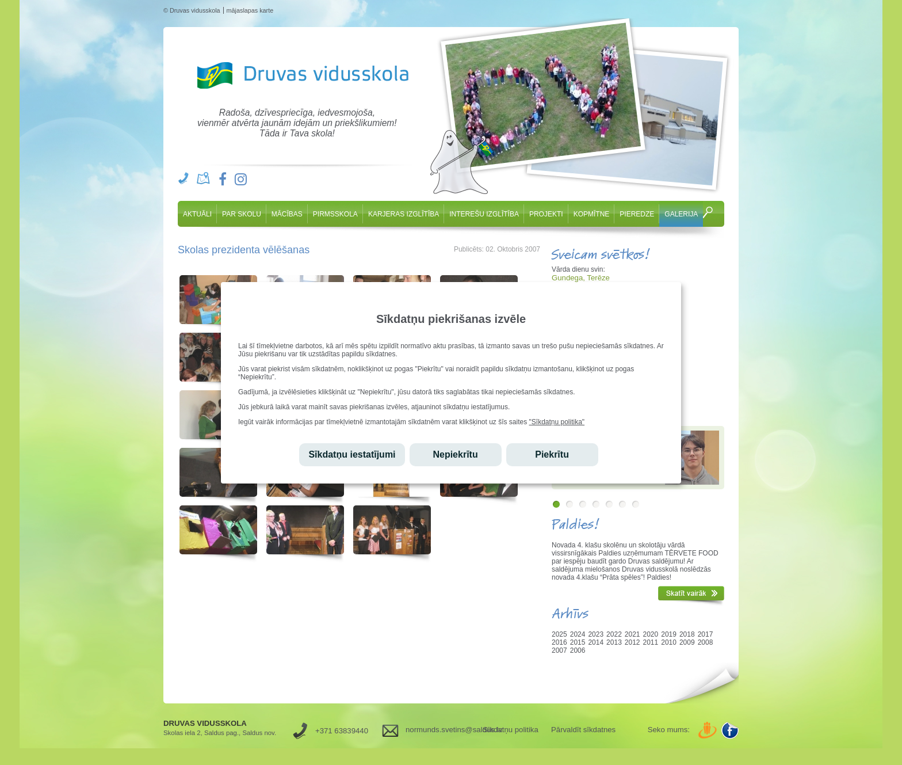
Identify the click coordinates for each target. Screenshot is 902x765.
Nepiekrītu (455, 454)
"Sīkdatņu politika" (557, 422)
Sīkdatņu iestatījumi (351, 454)
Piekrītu (552, 454)
